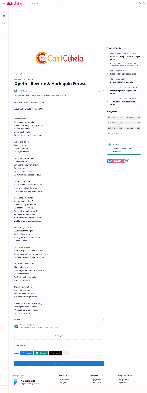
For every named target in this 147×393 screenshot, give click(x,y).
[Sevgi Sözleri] (115, 123)
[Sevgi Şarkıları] (132, 123)
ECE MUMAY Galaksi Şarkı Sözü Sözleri (123, 103)
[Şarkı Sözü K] (122, 71)
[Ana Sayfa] (4, 11)
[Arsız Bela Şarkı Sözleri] (127, 53)
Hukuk (40, 327)
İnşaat (56, 327)
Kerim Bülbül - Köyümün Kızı (122, 82)
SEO (28, 327)
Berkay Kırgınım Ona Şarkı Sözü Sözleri (123, 92)
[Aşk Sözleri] (124, 87)
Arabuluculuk (48, 327)
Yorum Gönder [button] (59, 363)
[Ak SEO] (4, 16)
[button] (4, 3)
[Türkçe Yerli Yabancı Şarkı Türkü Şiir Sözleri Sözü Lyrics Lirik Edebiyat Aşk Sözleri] (15, 3)
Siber (31, 327)
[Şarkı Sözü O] (20, 345)
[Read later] (95, 91)
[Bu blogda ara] (43, 3)
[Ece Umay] (132, 99)
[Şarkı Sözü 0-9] (115, 128)
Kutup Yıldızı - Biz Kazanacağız (123, 74)
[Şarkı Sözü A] (132, 128)
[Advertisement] (78, 26)
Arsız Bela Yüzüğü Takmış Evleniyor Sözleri (125, 57)
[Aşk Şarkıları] (133, 87)
